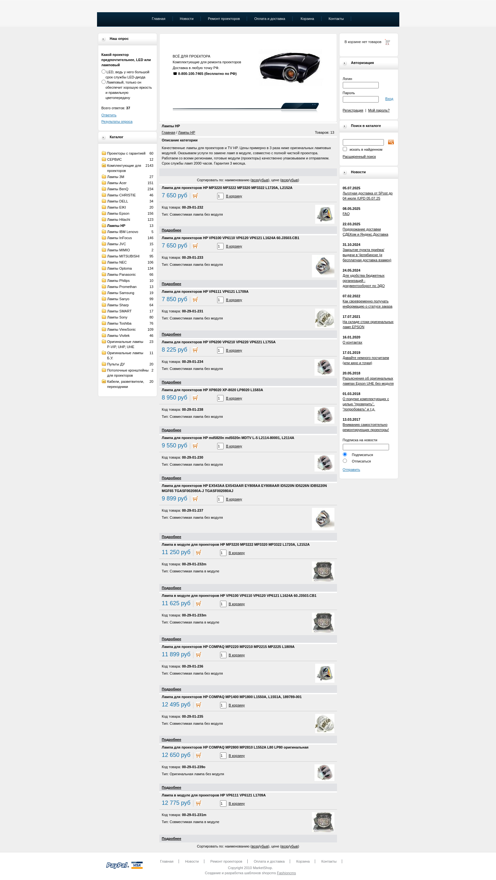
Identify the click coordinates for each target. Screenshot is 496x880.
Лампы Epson (118, 213)
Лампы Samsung (120, 293)
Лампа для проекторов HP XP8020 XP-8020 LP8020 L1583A (212, 390)
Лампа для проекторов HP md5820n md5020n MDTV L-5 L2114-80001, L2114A (228, 438)
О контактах (352, 342)
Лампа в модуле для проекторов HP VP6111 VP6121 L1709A (214, 795)
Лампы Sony (117, 317)
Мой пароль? (379, 110)
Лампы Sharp (118, 305)
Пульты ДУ (116, 364)
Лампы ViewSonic (121, 329)
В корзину (234, 196)
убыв (264, 180)
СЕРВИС (114, 159)
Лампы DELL (117, 201)
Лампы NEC (117, 262)
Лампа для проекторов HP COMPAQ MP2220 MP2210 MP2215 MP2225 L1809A (228, 647)
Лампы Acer (117, 183)
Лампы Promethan (122, 287)
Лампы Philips (118, 281)
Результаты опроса (117, 121)
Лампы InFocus (119, 238)
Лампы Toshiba (119, 323)
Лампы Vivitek (118, 335)
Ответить (109, 115)
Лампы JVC (116, 244)
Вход (389, 99)
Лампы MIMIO (118, 250)
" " (314, 105)
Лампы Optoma (119, 268)
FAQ (346, 214)
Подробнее (172, 230)
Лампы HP (116, 226)
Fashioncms (286, 873)
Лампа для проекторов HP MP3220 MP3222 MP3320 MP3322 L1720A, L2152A (227, 188)
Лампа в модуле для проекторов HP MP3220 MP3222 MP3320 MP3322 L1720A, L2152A (236, 544)
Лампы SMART (119, 311)
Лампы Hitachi (118, 219)
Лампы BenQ (117, 189)
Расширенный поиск (359, 156)
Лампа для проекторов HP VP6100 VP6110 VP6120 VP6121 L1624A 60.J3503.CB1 (230, 238)
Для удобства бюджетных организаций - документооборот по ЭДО (364, 281)
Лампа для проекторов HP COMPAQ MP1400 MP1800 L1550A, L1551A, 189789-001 (232, 697)
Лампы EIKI (116, 207)
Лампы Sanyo (118, 299)
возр (255, 180)
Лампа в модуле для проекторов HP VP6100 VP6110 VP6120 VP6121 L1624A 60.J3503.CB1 (239, 595)
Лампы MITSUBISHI (123, 256)
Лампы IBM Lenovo (122, 232)
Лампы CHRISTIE (121, 195)
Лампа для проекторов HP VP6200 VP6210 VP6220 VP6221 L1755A (219, 342)
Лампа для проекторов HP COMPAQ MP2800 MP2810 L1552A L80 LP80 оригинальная (235, 747)
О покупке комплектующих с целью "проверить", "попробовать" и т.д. (366, 404)
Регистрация (353, 110)
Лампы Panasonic (121, 274)
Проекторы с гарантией (126, 153)
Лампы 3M (115, 177)
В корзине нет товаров (363, 42)
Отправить (351, 469)
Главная (168, 132)
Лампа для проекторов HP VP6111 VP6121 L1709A (205, 291)
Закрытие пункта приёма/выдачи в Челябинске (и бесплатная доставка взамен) (367, 255)
